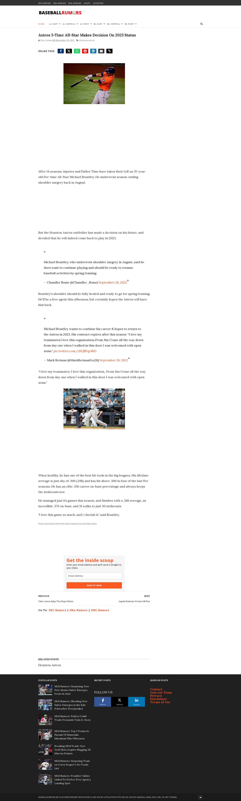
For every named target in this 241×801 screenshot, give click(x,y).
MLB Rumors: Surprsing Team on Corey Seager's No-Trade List (72, 764)
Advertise (98, 3)
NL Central (113, 24)
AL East (53, 24)
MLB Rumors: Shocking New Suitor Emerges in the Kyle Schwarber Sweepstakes (70, 705)
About (87, 3)
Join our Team (161, 692)
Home (41, 24)
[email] (94, 576)
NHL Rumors (74, 3)
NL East (98, 24)
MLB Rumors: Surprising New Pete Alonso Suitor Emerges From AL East (71, 690)
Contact (156, 689)
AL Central (68, 24)
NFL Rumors (44, 3)
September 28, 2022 (113, 282)
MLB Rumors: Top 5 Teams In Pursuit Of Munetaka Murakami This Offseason (71, 735)
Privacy (156, 696)
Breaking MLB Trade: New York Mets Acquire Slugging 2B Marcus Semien (72, 749)
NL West (129, 24)
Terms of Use (160, 702)
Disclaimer (158, 699)
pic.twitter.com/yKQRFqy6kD (74, 351)
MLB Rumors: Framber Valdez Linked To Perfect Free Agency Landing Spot (72, 779)
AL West (84, 24)
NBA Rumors (59, 3)
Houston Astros (87, 40)
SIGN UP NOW (94, 585)
